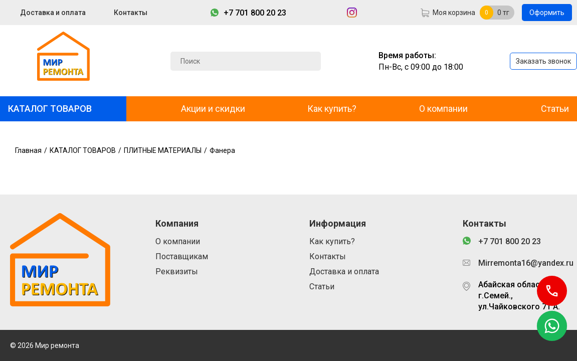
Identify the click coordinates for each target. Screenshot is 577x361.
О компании (443, 108)
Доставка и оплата (53, 13)
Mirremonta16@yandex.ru (522, 263)
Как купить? (331, 108)
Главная (28, 150)
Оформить (546, 13)
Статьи (555, 108)
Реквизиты (176, 271)
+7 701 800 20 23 (255, 13)
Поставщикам (181, 256)
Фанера (222, 150)
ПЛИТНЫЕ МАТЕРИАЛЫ (163, 150)
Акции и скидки (213, 108)
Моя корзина (454, 13)
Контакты (130, 13)
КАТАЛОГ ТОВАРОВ (50, 108)
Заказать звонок (543, 61)
